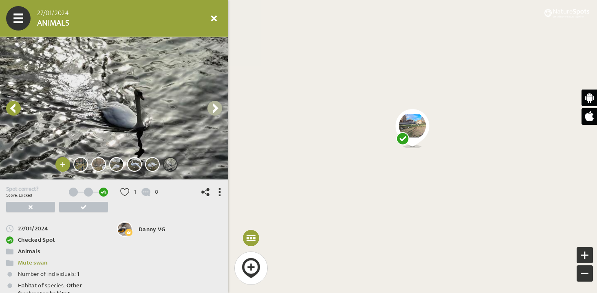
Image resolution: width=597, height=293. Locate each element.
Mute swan (33, 263)
